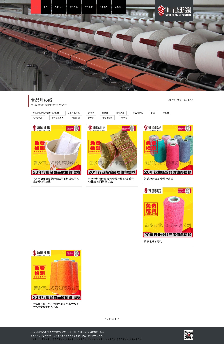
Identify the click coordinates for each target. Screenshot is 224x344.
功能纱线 (120, 113)
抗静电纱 (101, 339)
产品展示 (89, 7)
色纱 (153, 113)
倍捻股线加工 (58, 118)
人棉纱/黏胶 (38, 118)
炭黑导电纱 (71, 339)
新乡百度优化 (59, 339)
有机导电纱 (47, 339)
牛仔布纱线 (107, 118)
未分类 (124, 118)
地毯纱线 (76, 118)
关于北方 (59, 7)
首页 (46, 7)
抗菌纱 (105, 113)
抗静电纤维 (82, 339)
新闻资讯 (74, 7)
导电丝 (91, 113)
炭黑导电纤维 (136, 339)
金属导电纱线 (74, 113)
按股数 (91, 118)
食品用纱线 (188, 100)
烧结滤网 (92, 339)
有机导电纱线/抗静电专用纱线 (46, 113)
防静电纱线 (36, 339)
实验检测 (104, 7)
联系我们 (119, 7)
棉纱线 (166, 113)
